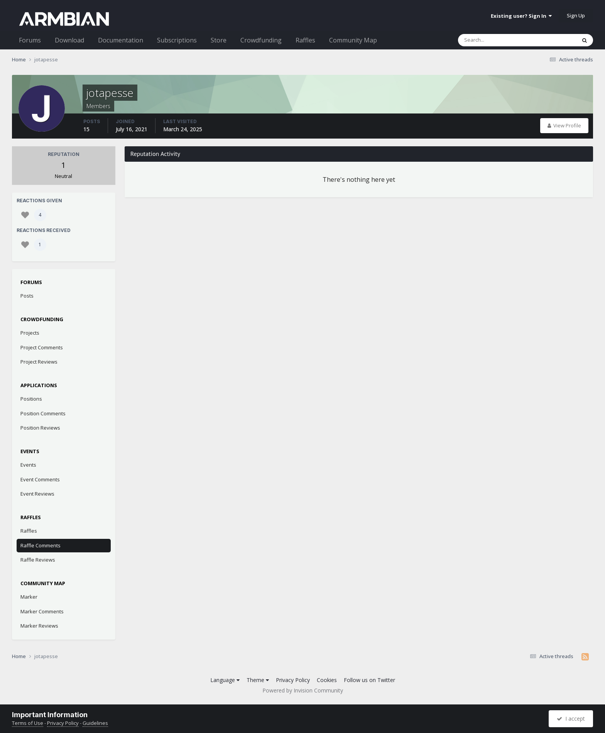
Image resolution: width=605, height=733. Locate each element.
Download (69, 40)
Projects (29, 332)
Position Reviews (40, 427)
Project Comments (41, 347)
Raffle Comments (40, 545)
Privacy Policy (293, 680)
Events (28, 464)
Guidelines (95, 722)
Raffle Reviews (37, 559)
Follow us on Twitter (369, 680)
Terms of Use (27, 722)
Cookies (327, 680)
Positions (31, 398)
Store (218, 40)
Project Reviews (38, 361)
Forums (30, 40)
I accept (571, 718)
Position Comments (43, 413)
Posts (27, 295)
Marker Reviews (39, 625)
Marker (28, 596)
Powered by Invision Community (302, 690)
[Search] (497, 40)
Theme (258, 680)
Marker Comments (42, 611)
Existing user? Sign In (521, 15)
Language (225, 680)
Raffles (305, 40)
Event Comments (40, 479)
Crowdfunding (261, 40)
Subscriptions (177, 40)
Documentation (120, 40)
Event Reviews (37, 493)
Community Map (353, 40)
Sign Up (576, 15)
